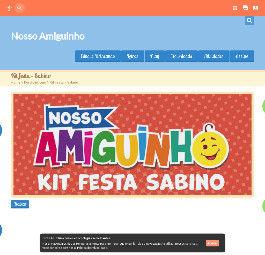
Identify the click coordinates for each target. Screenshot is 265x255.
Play (154, 56)
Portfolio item (35, 82)
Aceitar (212, 243)
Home (15, 82)
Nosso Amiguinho (47, 36)
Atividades (214, 56)
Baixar (20, 204)
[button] (9, 8)
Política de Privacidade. (92, 247)
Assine (241, 56)
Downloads (181, 56)
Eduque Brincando (98, 56)
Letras (132, 56)
